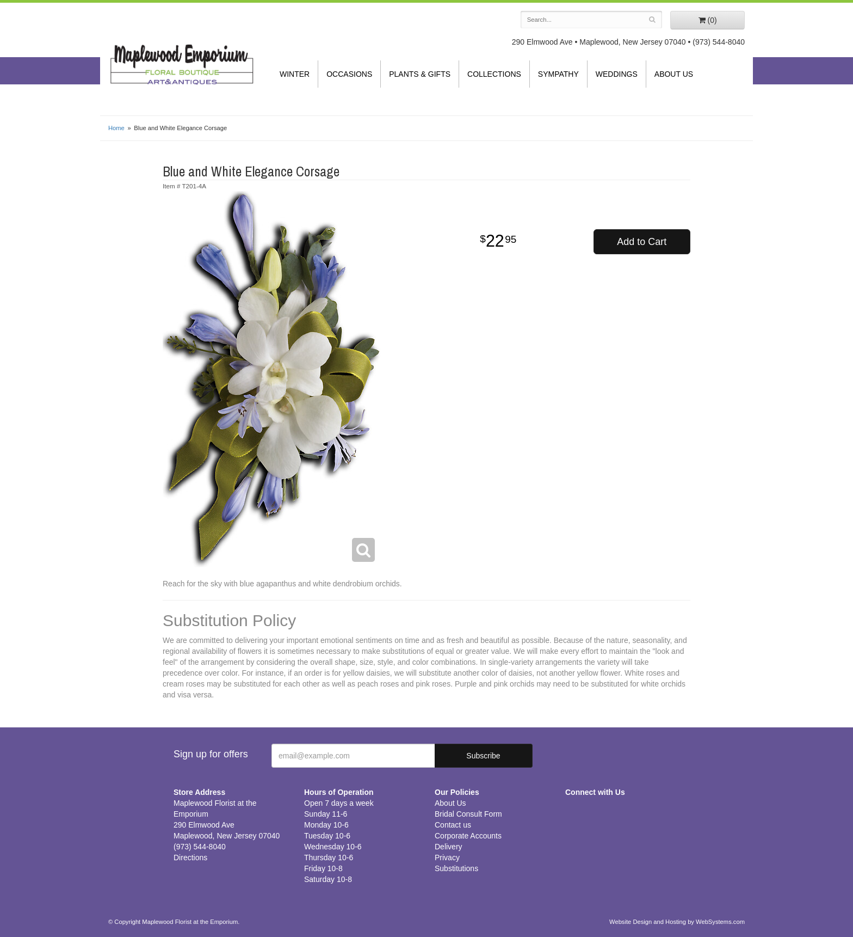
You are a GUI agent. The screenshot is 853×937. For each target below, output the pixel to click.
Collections (494, 74)
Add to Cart (641, 241)
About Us (673, 74)
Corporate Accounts (468, 835)
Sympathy (558, 74)
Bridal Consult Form (468, 814)
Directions (190, 857)
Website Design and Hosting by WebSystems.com (677, 921)
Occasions (349, 74)
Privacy (447, 857)
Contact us (453, 824)
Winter (295, 74)
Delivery (448, 846)
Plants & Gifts (419, 74)
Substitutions (456, 868)
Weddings (617, 74)
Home (116, 128)
